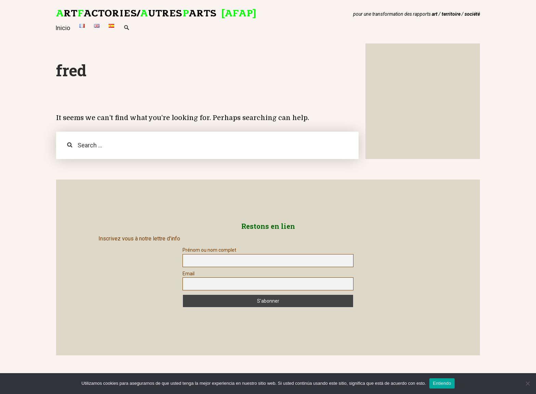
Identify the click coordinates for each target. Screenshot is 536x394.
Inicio (62, 27)
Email (189, 273)
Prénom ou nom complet (209, 250)
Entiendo (442, 383)
